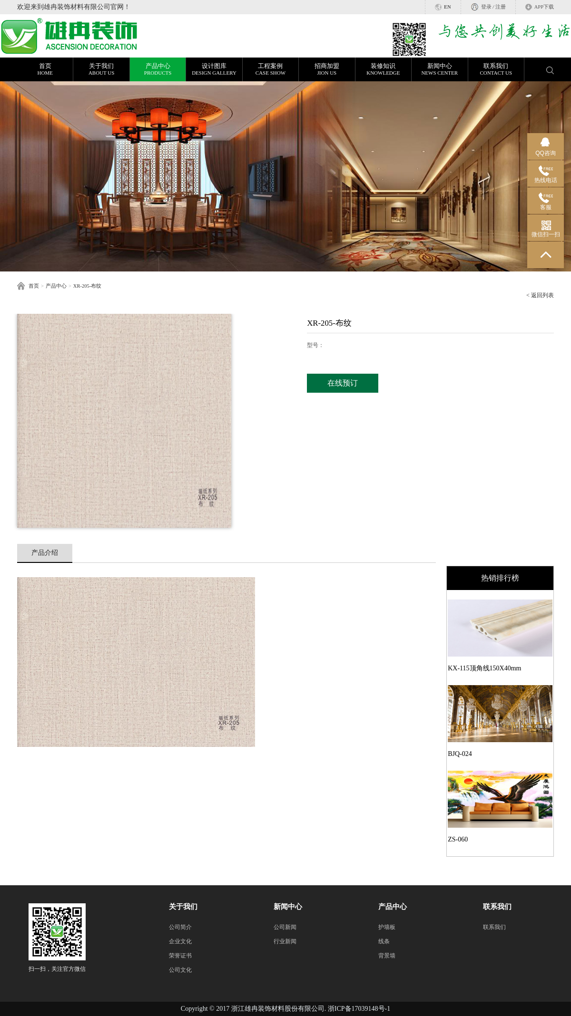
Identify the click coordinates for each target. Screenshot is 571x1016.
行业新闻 (285, 941)
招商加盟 (326, 69)
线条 (384, 941)
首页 (45, 69)
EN (447, 7)
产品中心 (158, 69)
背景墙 (386, 955)
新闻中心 (439, 69)
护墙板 (386, 927)
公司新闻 (285, 927)
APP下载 (544, 7)
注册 (500, 7)
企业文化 (180, 941)
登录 (486, 7)
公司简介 (180, 927)
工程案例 (270, 69)
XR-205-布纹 (87, 286)
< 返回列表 (540, 295)
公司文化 (180, 970)
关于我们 (101, 69)
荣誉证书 (180, 955)
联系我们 (496, 69)
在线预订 (342, 383)
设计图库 (214, 69)
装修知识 (383, 69)
